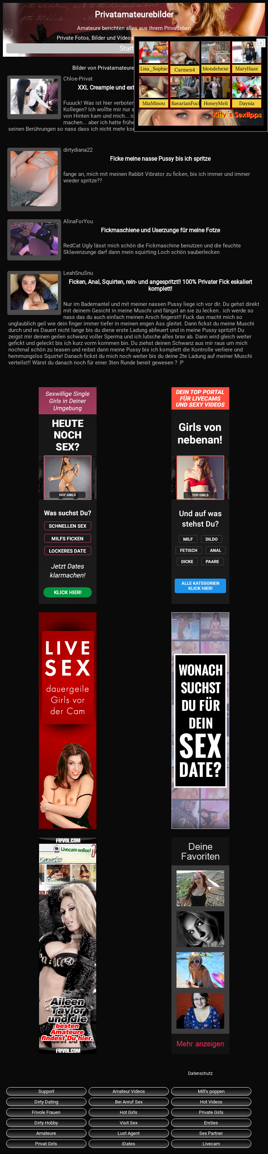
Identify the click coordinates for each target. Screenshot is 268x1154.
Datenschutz (200, 1073)
